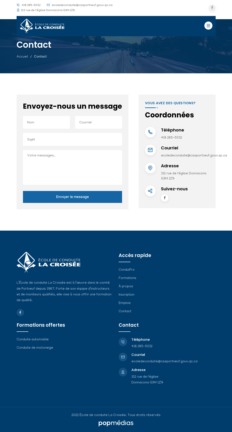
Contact (125, 312)
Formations (127, 278)
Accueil (22, 57)
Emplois (125, 303)
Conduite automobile (33, 340)
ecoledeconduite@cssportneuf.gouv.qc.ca (82, 5)
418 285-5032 (31, 5)
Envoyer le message (72, 197)
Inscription (126, 295)
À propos (126, 287)
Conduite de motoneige (35, 348)
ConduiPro (127, 270)
